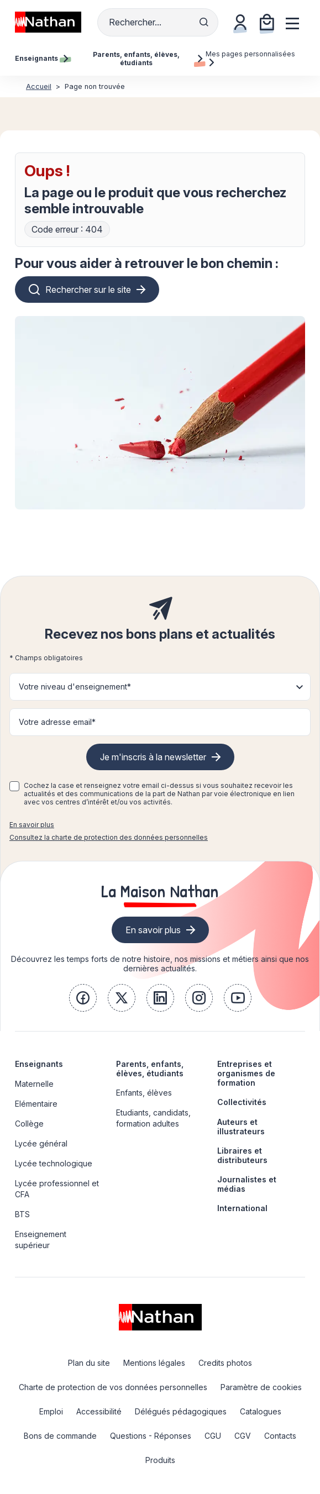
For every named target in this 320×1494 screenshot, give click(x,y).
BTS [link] (22, 1214)
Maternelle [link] (34, 1083)
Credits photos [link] (225, 1362)
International (242, 1208)
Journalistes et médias (246, 1184)
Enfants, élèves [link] (144, 1092)
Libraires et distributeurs (242, 1155)
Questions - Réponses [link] (150, 1435)
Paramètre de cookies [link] (261, 1387)
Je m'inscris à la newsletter (153, 756)
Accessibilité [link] (99, 1411)
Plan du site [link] (89, 1362)
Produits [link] (160, 1460)
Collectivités (241, 1102)
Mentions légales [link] (154, 1362)
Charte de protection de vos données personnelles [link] (113, 1387)
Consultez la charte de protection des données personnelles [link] (108, 837)
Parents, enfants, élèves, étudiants (149, 1068)
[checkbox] (14, 786)
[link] (83, 998)
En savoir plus (31, 824)
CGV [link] (242, 1435)
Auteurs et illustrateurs (241, 1126)
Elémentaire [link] (36, 1103)
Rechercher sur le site (88, 289)
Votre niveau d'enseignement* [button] (75, 686)
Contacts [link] (280, 1435)
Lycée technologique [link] (53, 1163)
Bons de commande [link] (60, 1435)
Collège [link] (29, 1123)
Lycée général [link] (41, 1143)
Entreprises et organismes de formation (246, 1073)
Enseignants (39, 1064)
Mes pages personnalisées (250, 58)
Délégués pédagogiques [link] (181, 1411)
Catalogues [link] (260, 1411)
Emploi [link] (51, 1411)
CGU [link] (212, 1435)
